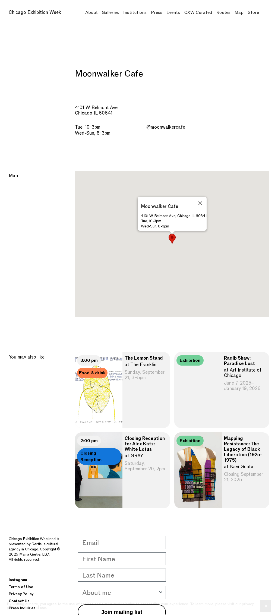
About (91, 12)
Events (173, 12)
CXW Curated (198, 12)
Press (156, 12)
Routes (223, 12)
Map (239, 12)
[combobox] (120, 592)
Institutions (135, 12)
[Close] (200, 203)
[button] (172, 239)
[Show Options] (160, 592)
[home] (40, 12)
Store (253, 12)
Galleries (110, 12)
